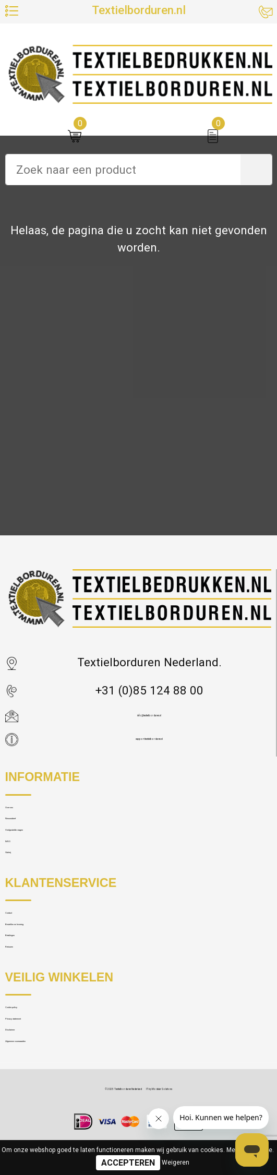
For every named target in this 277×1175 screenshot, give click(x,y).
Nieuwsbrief (36, 848)
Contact (25, 998)
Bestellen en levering (58, 1023)
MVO (17, 899)
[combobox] (123, 169)
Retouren (28, 1074)
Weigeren (175, 1162)
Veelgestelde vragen (57, 873)
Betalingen (32, 1049)
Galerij (21, 924)
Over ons (27, 823)
